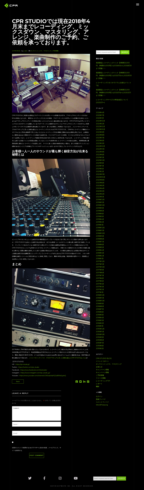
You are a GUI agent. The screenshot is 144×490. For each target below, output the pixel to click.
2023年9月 (100, 132)
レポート (99, 384)
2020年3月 (100, 191)
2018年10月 (100, 233)
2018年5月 (100, 247)
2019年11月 (100, 202)
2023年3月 (100, 143)
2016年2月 (100, 323)
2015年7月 (100, 343)
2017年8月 (100, 273)
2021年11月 (100, 157)
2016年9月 (100, 303)
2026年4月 (100, 112)
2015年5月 (100, 348)
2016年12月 (100, 295)
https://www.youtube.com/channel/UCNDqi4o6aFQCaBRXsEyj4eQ (42, 376)
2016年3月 (100, 320)
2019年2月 (100, 222)
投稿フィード (101, 399)
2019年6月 (100, 214)
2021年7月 (100, 166)
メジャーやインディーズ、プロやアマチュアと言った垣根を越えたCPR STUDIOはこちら (57, 358)
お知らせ (99, 367)
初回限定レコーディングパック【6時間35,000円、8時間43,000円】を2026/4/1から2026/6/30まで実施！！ (114, 65)
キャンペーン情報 (102, 370)
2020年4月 (100, 188)
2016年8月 (100, 306)
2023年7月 (100, 138)
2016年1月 (99, 326)
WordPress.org (102, 405)
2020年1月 (100, 197)
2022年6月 (100, 155)
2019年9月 (100, 208)
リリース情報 (101, 378)
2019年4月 (100, 219)
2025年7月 (100, 115)
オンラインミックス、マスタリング (40, 51)
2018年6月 (100, 244)
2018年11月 (100, 230)
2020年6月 (100, 183)
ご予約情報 (55, 51)
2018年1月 (100, 259)
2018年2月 (100, 256)
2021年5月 (100, 169)
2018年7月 (100, 242)
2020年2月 (100, 194)
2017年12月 (100, 261)
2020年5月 (100, 185)
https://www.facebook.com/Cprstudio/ (33, 370)
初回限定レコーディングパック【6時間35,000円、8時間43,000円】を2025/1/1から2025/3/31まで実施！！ (113, 92)
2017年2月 (100, 289)
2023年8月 (100, 135)
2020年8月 (100, 180)
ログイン (99, 396)
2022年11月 (100, 149)
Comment (36, 413)
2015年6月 (100, 346)
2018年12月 (100, 228)
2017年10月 (100, 267)
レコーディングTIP (103, 381)
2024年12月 (100, 121)
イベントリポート (102, 361)
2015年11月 (100, 332)
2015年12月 (100, 329)
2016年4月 (100, 318)
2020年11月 (100, 174)
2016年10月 (100, 301)
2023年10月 (100, 129)
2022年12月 (100, 146)
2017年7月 (100, 275)
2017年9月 (100, 270)
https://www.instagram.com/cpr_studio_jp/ (35, 373)
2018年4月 (100, 250)
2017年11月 (100, 264)
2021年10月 (100, 160)
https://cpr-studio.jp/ (23, 364)
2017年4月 (100, 284)
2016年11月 (100, 298)
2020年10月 (100, 177)
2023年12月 (100, 126)
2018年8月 (100, 239)
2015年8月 (100, 340)
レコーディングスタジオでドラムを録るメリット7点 (113, 84)
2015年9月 (100, 337)
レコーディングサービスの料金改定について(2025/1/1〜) (112, 101)
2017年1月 (100, 292)
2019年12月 (100, 199)
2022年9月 (100, 152)
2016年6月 (100, 312)
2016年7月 (100, 309)
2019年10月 (100, 205)
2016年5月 (100, 315)
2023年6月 (100, 140)
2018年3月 (100, 253)
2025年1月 (100, 118)
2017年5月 (100, 281)
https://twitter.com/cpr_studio (28, 367)
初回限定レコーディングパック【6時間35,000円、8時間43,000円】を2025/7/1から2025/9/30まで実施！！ (114, 75)
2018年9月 (100, 236)
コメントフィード (102, 402)
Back (18, 381)
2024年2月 (100, 124)
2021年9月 (100, 163)
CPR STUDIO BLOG (104, 358)
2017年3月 (100, 287)
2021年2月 (100, 171)
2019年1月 (100, 225)
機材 (97, 386)
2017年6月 (100, 278)
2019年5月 (100, 216)
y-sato (25, 51)
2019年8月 (100, 211)
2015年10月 (100, 334)
